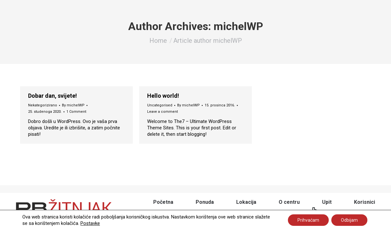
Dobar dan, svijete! (52, 96)
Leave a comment (162, 112)
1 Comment (76, 112)
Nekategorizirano (42, 105)
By (73, 105)
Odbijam (349, 220)
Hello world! (163, 96)
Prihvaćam (308, 220)
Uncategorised (159, 105)
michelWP (238, 26)
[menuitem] (163, 202)
